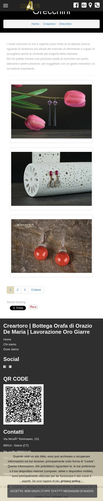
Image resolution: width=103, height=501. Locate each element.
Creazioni (49, 23)
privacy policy (70, 481)
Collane (36, 289)
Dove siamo (11, 349)
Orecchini (65, 23)
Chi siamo (9, 344)
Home (35, 23)
